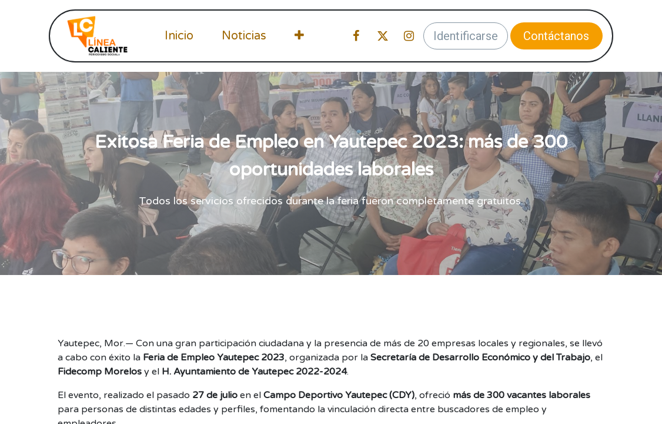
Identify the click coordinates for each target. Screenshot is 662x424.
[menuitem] (179, 35)
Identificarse (465, 36)
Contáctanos (556, 36)
